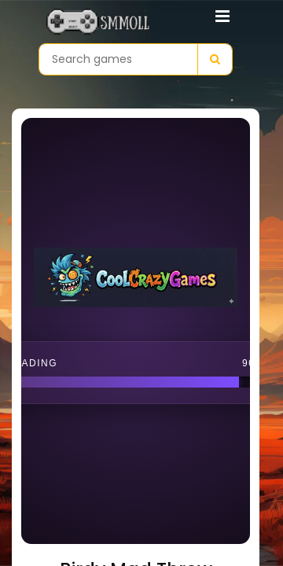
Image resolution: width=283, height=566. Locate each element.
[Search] (214, 59)
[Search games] (118, 59)
